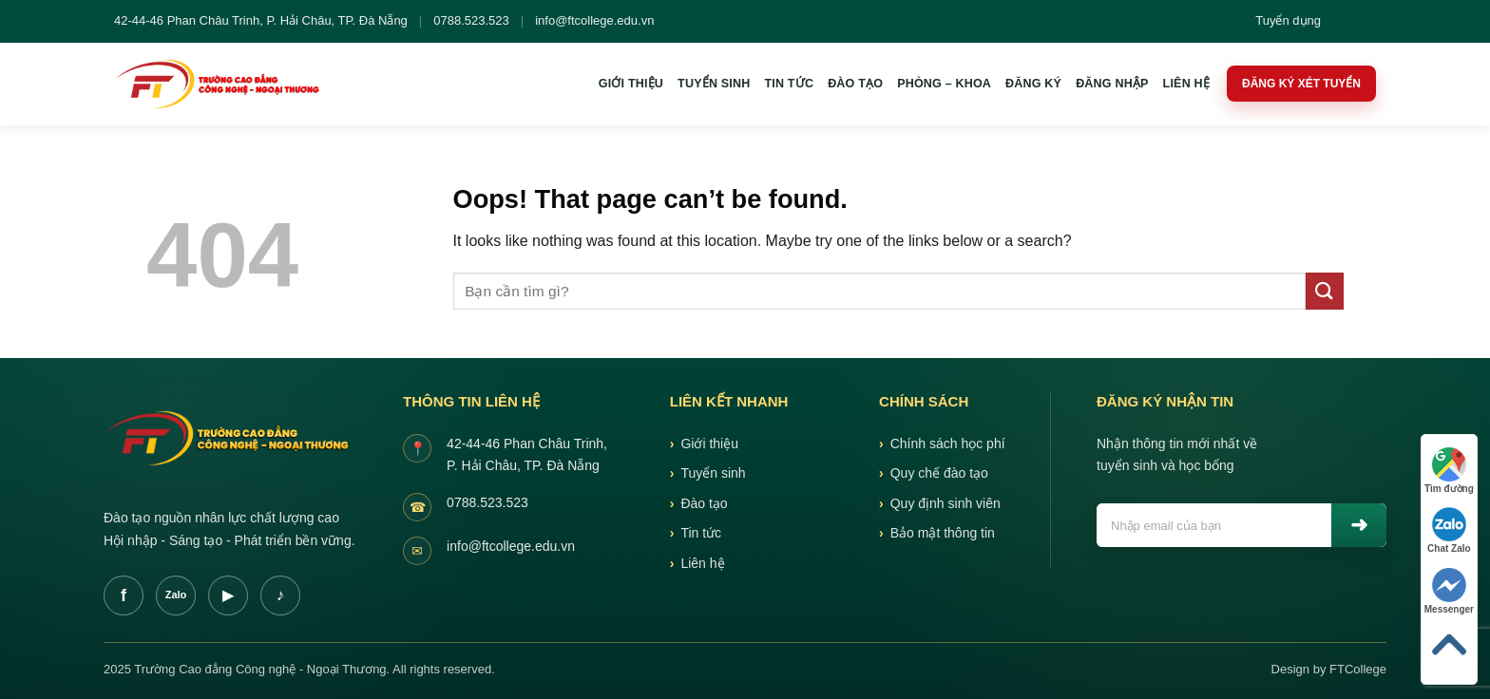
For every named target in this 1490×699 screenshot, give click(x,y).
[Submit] (1325, 291)
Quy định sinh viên (945, 503)
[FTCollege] (223, 84)
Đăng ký (1033, 83)
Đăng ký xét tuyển (1301, 83)
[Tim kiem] (1345, 21)
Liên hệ (1186, 83)
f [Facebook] (123, 595)
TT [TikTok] (280, 595)
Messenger (1449, 591)
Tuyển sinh (714, 83)
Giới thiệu (631, 83)
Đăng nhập (1112, 83)
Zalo (176, 594)
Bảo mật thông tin (942, 532)
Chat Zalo (1449, 530)
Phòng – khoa (944, 83)
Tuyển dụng (1288, 20)
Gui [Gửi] (1358, 525)
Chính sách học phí (947, 443)
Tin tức (788, 83)
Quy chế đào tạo (939, 473)
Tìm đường (1449, 470)
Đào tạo (855, 83)
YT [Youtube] (228, 595)
